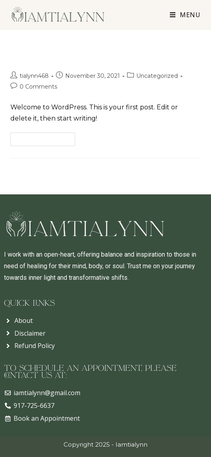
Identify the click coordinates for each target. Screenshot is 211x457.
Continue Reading (46, 137)
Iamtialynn (131, 444)
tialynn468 (34, 75)
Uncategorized (157, 75)
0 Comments (38, 86)
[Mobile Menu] (182, 14)
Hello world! (41, 56)
